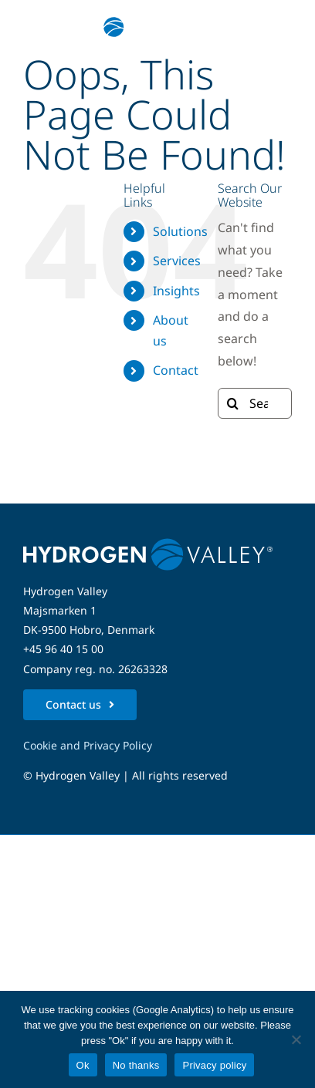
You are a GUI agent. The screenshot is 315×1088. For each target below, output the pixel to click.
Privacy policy (214, 1065)
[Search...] (255, 403)
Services (177, 260)
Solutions (180, 231)
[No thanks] (295, 1039)
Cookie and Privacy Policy (87, 745)
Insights (176, 290)
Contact (175, 370)
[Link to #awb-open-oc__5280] (271, 27)
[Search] (233, 403)
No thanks (136, 1065)
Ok (83, 1065)
